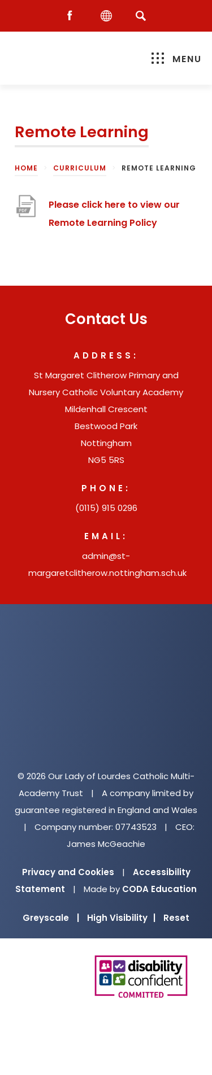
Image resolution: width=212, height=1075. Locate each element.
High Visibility (121, 918)
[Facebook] (72, 16)
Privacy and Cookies (68, 872)
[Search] (141, 15)
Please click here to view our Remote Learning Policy (114, 213)
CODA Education (159, 889)
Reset (176, 918)
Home (26, 168)
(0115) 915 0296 (106, 508)
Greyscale (51, 918)
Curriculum (79, 168)
